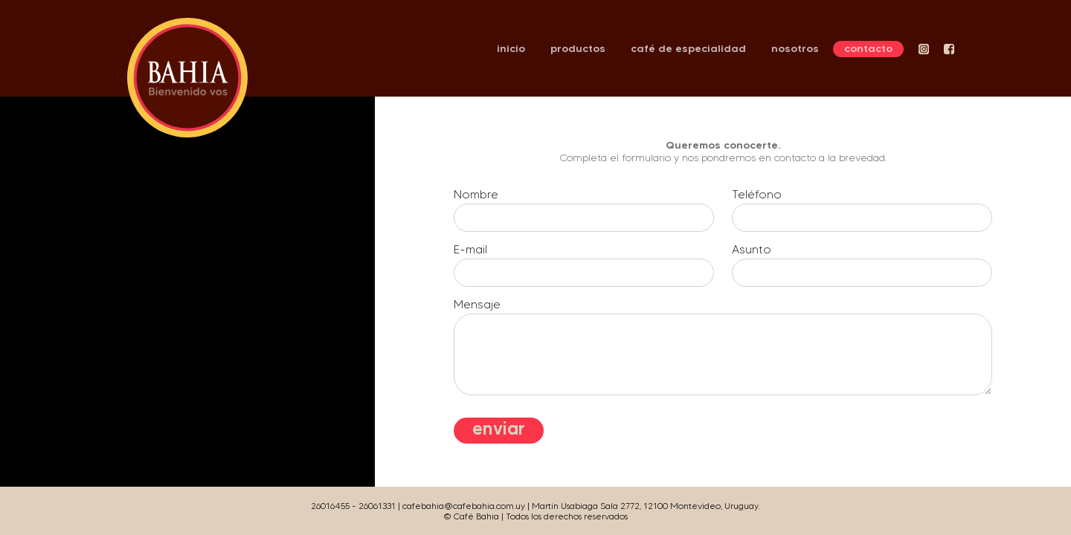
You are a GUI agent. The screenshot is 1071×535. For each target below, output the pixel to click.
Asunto (751, 249)
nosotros (795, 48)
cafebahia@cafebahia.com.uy (463, 505)
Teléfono (757, 194)
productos (577, 48)
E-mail (470, 249)
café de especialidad (688, 48)
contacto (868, 48)
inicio (511, 48)
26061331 (377, 505)
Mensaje (477, 304)
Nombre (476, 194)
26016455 (330, 505)
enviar (498, 428)
